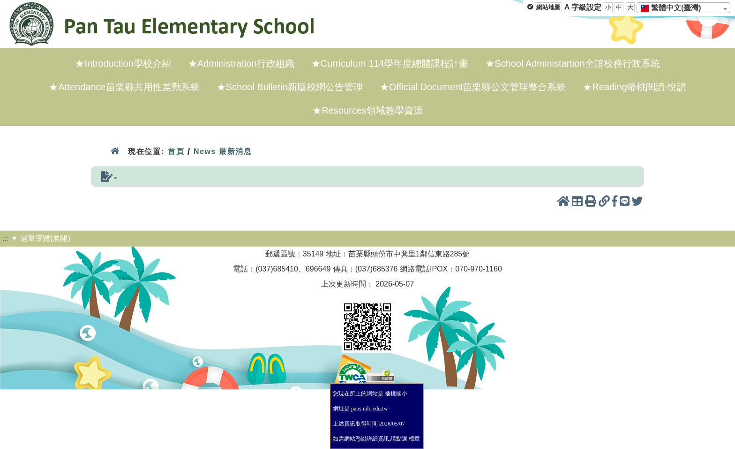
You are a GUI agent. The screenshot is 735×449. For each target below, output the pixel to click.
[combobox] (683, 7)
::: (5, 238)
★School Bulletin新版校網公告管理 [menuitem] (290, 87)
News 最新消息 (223, 151)
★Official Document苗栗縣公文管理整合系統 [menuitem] (473, 87)
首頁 (176, 151)
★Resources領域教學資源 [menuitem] (367, 110)
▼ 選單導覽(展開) (40, 238)
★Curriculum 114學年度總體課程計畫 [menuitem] (390, 63)
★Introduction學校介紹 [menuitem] (123, 63)
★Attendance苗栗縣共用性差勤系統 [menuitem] (124, 87)
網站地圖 (548, 7)
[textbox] (674, 8)
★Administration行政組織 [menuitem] (241, 63)
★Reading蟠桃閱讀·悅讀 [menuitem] (634, 87)
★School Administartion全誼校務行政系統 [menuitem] (572, 63)
